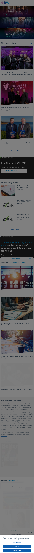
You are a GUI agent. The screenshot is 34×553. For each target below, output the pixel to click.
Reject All (17, 547)
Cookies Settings (17, 543)
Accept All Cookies (17, 551)
